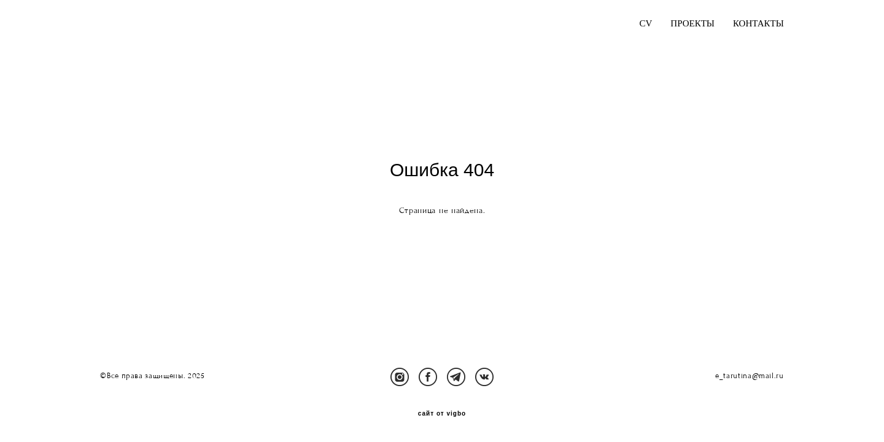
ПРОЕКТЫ (692, 23)
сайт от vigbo (442, 414)
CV (646, 23)
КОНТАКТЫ (758, 23)
